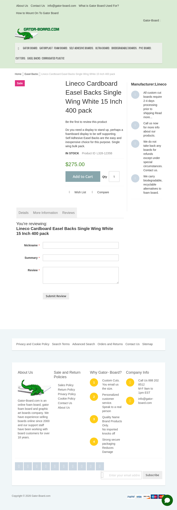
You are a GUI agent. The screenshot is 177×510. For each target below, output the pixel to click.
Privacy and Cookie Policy (33, 344)
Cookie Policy (66, 398)
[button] (75, 192)
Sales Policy (65, 385)
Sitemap (147, 344)
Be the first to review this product (86, 121)
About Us (22, 5)
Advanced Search (83, 344)
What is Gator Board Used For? (99, 5)
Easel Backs (32, 74)
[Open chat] (167, 500)
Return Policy (66, 389)
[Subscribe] (152, 475)
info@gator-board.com (61, 5)
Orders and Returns (110, 344)
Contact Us (38, 5)
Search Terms (61, 344)
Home (18, 74)
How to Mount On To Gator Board (37, 13)
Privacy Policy (67, 394)
